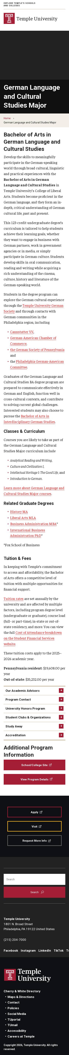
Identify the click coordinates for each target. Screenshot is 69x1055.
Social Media (17, 1014)
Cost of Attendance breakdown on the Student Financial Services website (33, 638)
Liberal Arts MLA (23, 517)
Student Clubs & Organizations (28, 717)
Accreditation (16, 735)
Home (7, 118)
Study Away (14, 726)
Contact (14, 1002)
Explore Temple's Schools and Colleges (20, 4)
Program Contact (18, 699)
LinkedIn (44, 950)
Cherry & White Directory (22, 991)
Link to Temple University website (28, 975)
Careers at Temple (21, 1036)
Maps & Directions (21, 997)
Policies (13, 1008)
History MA (19, 511)
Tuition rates (14, 598)
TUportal (14, 1019)
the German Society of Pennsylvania (37, 349)
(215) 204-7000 (15, 940)
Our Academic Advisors (23, 690)
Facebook (11, 950)
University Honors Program (25, 708)
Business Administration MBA (33, 523)
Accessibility (17, 1031)
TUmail (12, 1025)
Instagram (28, 950)
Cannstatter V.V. (21, 331)
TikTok (58, 950)
